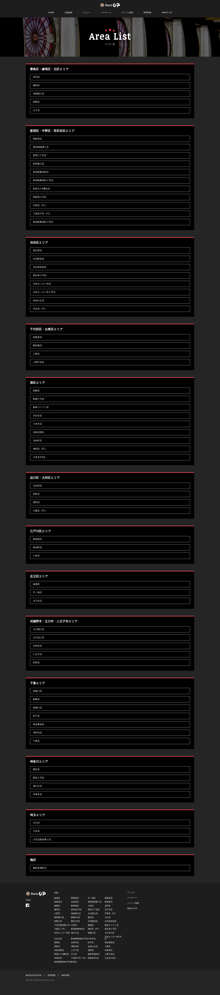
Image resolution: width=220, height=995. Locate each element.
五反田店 (37, 485)
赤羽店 (36, 77)
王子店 (36, 110)
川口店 (36, 823)
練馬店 (36, 85)
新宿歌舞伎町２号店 (43, 180)
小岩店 (36, 555)
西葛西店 (37, 539)
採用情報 (147, 12)
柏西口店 (37, 707)
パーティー (106, 12)
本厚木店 (37, 794)
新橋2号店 (75, 917)
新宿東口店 (38, 164)
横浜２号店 (38, 778)
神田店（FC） (40, 449)
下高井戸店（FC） (42, 213)
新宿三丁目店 (39, 155)
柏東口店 (37, 691)
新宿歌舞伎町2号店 (79, 939)
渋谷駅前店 (38, 259)
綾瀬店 (36, 584)
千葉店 (36, 741)
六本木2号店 (39, 457)
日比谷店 (37, 415)
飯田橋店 (37, 345)
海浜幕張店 (38, 724)
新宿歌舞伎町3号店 (62, 962)
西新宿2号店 (93, 958)
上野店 (36, 354)
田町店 (36, 494)
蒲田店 (36, 502)
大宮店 (36, 831)
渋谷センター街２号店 (44, 292)
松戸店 (36, 716)
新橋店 (36, 390)
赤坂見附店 (38, 432)
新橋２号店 (38, 399)
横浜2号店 (75, 921)
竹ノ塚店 (37, 592)
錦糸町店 (37, 547)
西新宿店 (37, 139)
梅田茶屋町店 (39, 868)
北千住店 (37, 601)
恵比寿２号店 (39, 275)
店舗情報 (68, 12)
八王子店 (37, 654)
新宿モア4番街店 (41, 188)
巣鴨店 (36, 102)
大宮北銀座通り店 (42, 839)
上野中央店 (38, 362)
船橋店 (36, 699)
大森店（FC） (40, 510)
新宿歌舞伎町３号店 (43, 222)
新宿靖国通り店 (41, 147)
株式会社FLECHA (33, 975)
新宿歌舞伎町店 (41, 172)
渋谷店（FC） (40, 309)
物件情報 (65, 975)
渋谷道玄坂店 (39, 267)
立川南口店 (38, 629)
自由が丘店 (38, 300)
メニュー (87, 12)
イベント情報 (127, 12)
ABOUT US (167, 12)
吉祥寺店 (37, 646)
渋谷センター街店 (42, 284)
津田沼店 (37, 732)
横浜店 (36, 769)
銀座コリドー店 (41, 407)
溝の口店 (37, 786)
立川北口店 (38, 637)
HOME (51, 12)
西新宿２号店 (39, 197)
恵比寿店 (37, 250)
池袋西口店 (38, 93)
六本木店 (37, 424)
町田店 (36, 662)
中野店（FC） (40, 205)
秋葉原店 (37, 337)
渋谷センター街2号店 (113, 938)
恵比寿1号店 (76, 909)
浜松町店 (37, 440)
